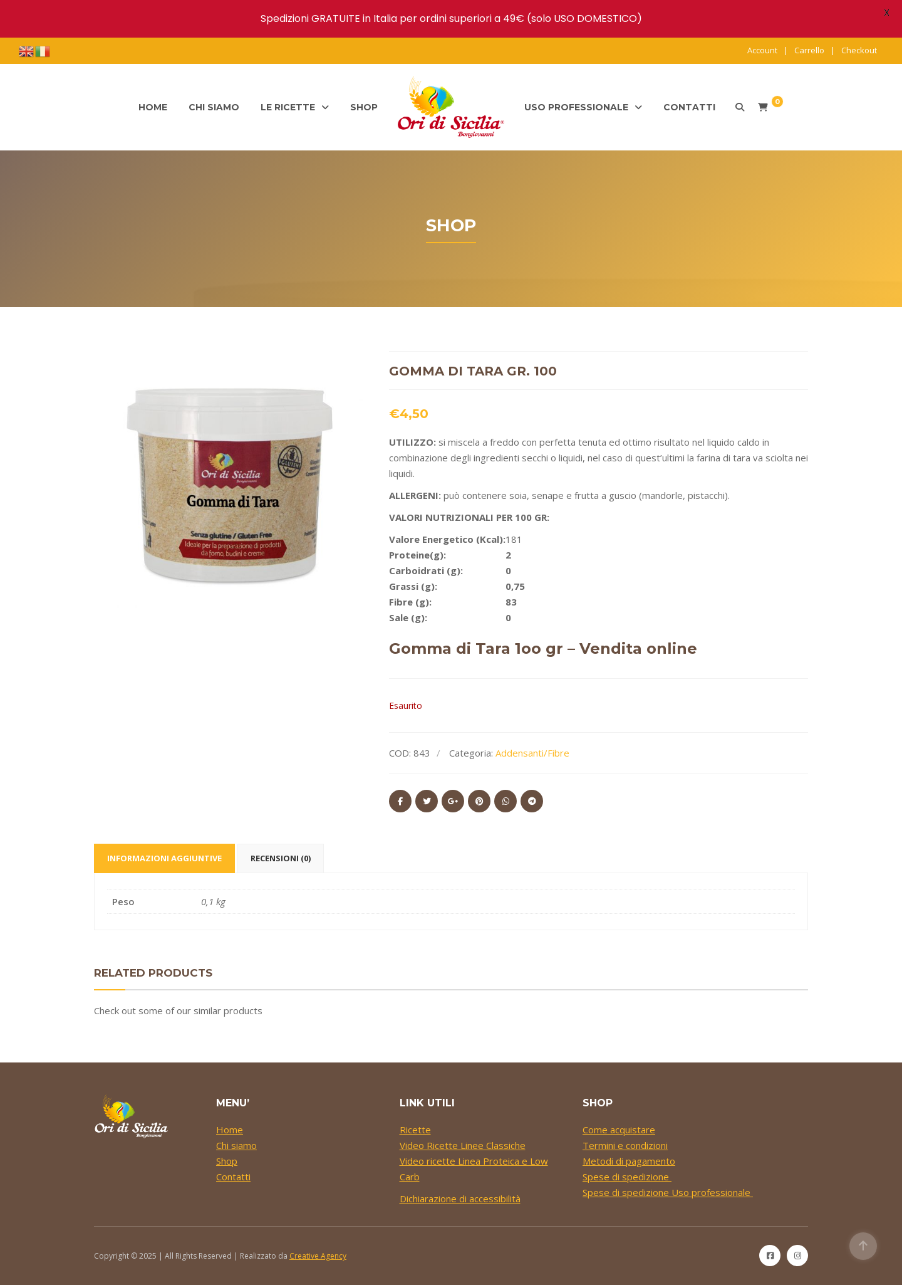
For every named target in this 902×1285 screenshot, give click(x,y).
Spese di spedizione (627, 1176)
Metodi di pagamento (629, 1161)
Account (762, 50)
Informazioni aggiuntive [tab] (164, 858)
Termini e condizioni (625, 1145)
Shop (364, 107)
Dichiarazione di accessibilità (460, 1198)
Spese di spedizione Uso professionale (668, 1192)
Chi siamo (214, 107)
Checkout (859, 50)
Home (152, 107)
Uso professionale (576, 107)
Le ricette (288, 107)
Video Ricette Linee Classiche (463, 1145)
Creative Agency (317, 1256)
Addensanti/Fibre (532, 753)
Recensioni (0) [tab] (281, 858)
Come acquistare (619, 1129)
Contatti (689, 107)
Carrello (809, 50)
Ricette (415, 1129)
